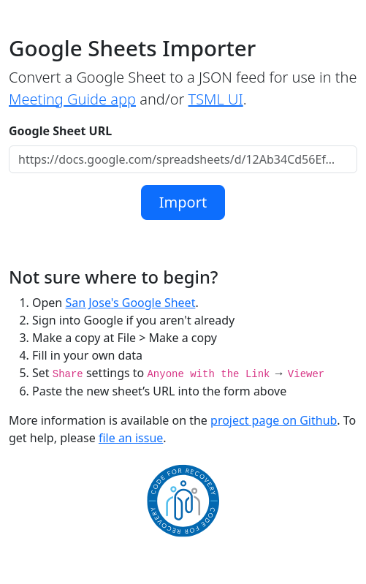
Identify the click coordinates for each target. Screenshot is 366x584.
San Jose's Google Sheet (130, 303)
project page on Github (273, 420)
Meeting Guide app (72, 99)
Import (183, 202)
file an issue (131, 438)
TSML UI (215, 99)
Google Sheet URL (60, 131)
